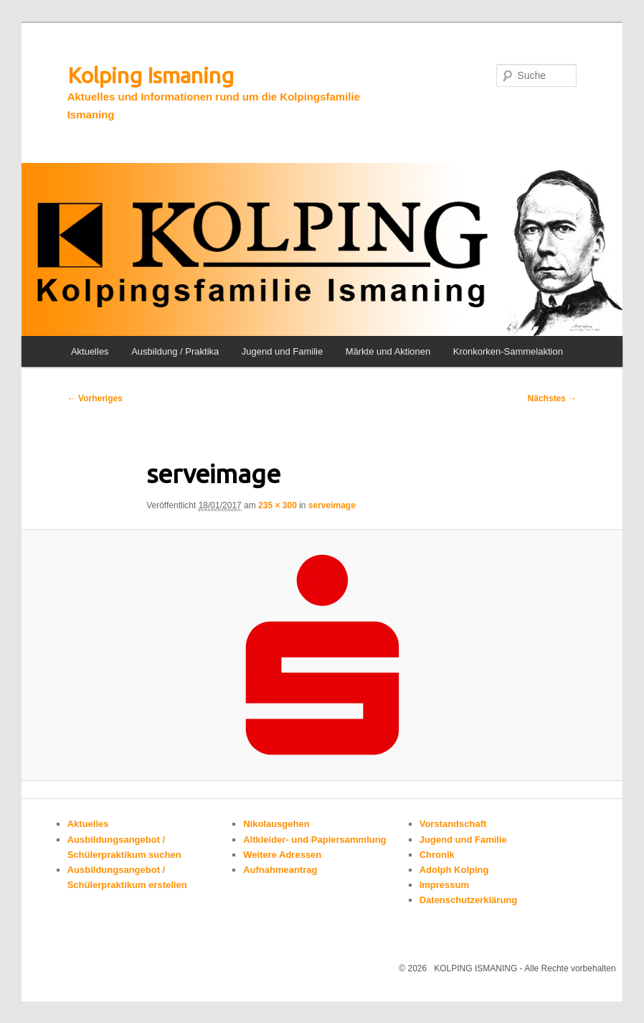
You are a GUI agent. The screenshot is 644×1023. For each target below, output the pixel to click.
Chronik (437, 854)
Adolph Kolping (454, 869)
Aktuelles (90, 351)
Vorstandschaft (453, 823)
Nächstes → (552, 398)
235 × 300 (277, 505)
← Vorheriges (95, 398)
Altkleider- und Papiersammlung (314, 839)
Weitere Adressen (282, 854)
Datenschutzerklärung (469, 899)
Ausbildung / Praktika (175, 351)
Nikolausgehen (276, 823)
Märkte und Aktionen (388, 351)
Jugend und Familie (282, 351)
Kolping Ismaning (150, 75)
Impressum (444, 884)
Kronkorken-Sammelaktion (508, 351)
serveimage (332, 505)
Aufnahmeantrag (280, 869)
